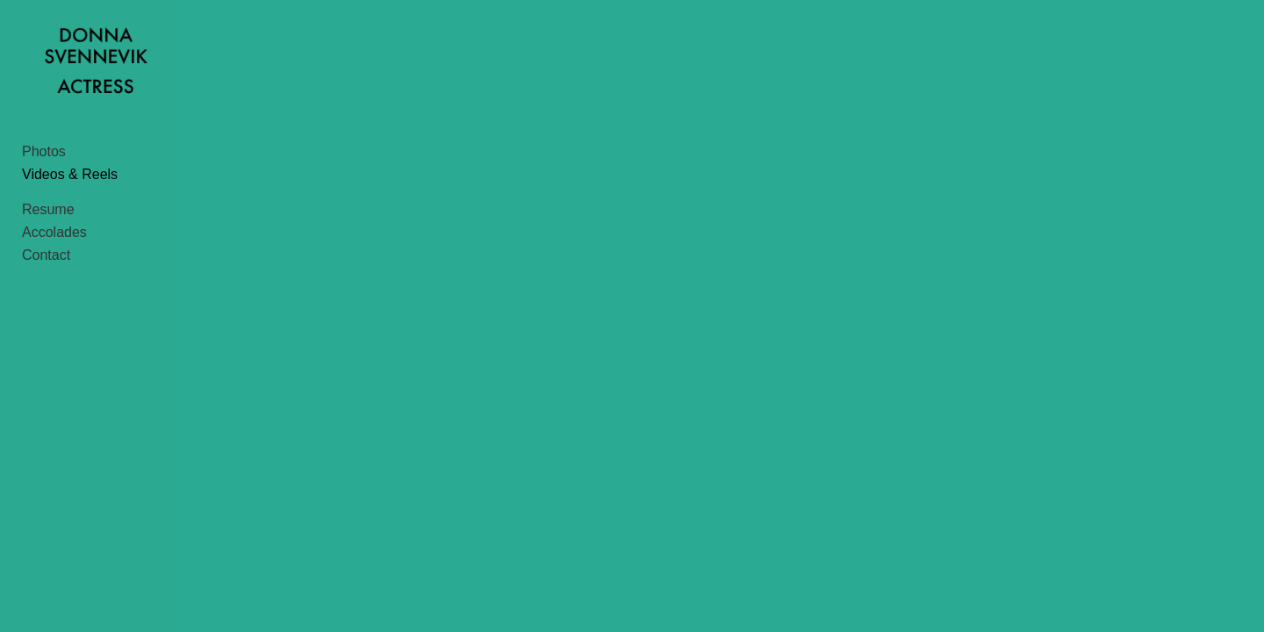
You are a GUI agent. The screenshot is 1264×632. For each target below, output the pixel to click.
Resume (48, 262)
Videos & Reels (70, 226)
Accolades (54, 284)
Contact (46, 307)
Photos (44, 204)
